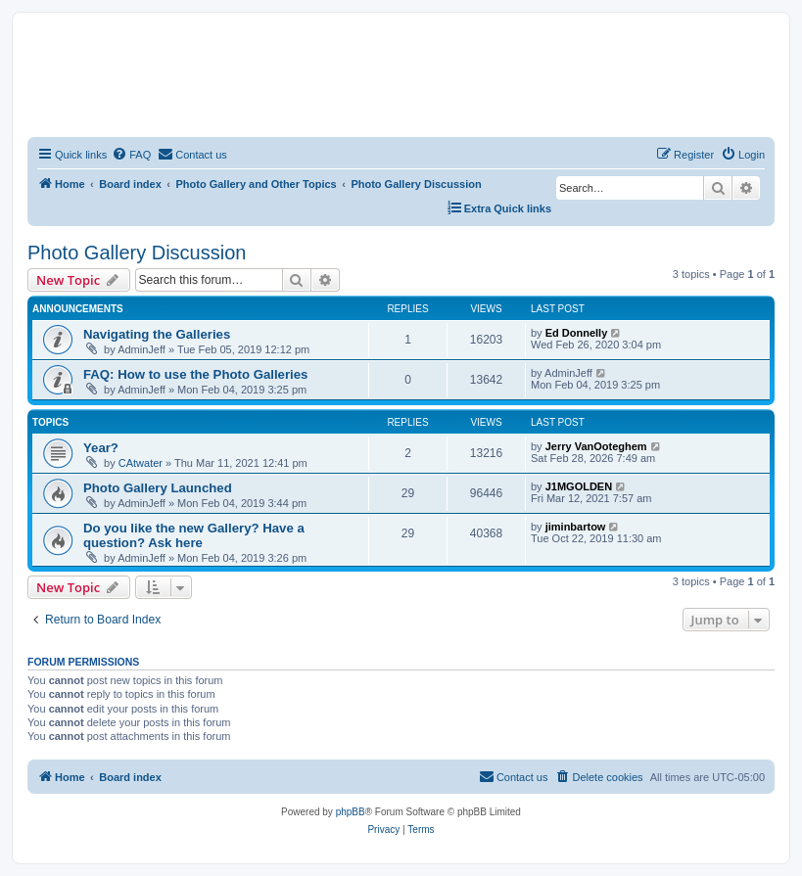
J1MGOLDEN (578, 486)
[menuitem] (131, 154)
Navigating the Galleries (156, 334)
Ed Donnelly (576, 333)
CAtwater (140, 463)
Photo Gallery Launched (157, 488)
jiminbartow (575, 526)
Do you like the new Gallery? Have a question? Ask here (194, 535)
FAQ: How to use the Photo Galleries (195, 374)
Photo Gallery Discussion (136, 252)
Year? (100, 447)
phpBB (350, 812)
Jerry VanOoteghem (596, 446)
